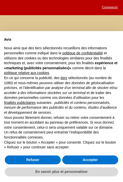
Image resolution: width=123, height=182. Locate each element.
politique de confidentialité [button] (82, 53)
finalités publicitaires (20, 103)
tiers (63, 78)
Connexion (110, 7)
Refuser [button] (32, 160)
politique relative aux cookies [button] (26, 73)
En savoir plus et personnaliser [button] (61, 172)
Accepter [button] (90, 160)
